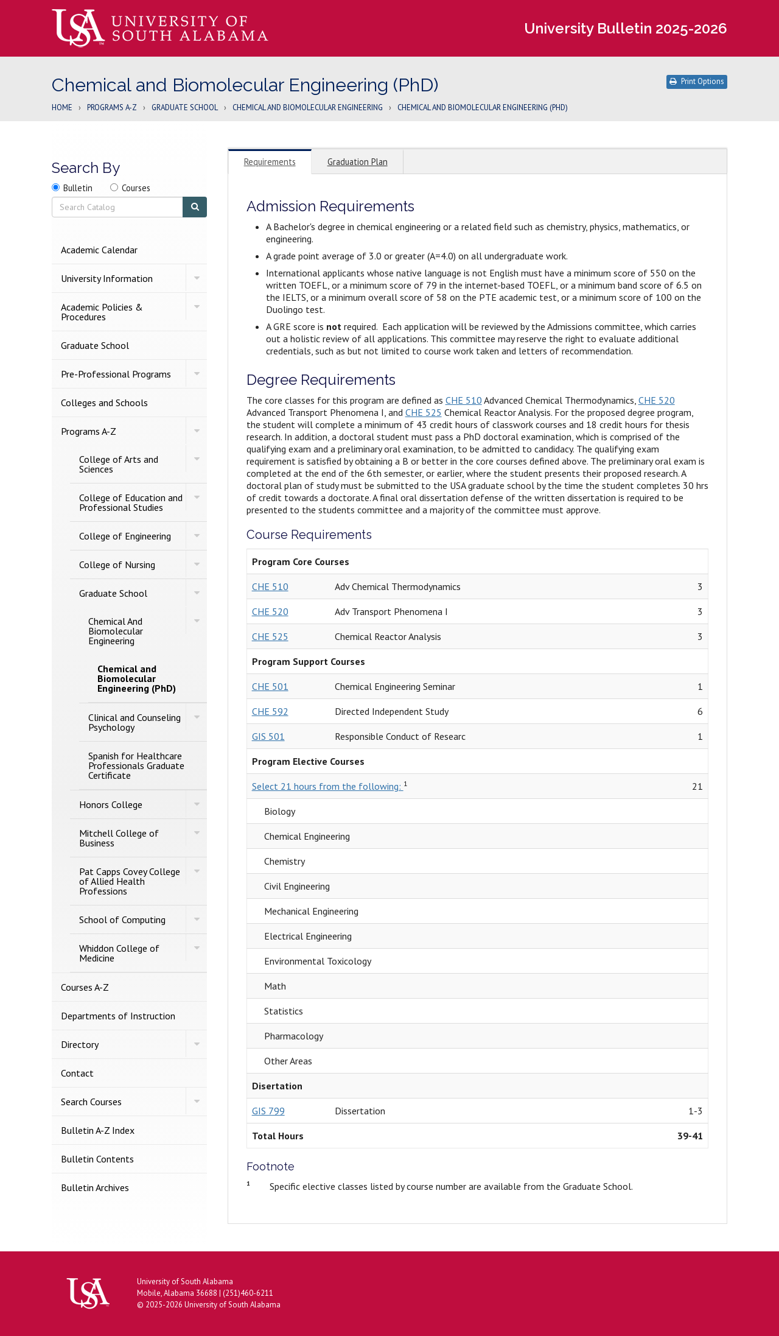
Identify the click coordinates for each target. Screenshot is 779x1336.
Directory (80, 1044)
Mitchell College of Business (119, 838)
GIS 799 (268, 1111)
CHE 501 (270, 686)
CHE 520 (656, 400)
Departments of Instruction (118, 1016)
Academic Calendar (99, 250)
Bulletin (78, 188)
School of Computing (122, 919)
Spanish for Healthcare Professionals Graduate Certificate (136, 765)
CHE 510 (463, 400)
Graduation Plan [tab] (357, 161)
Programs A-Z (112, 108)
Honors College (110, 804)
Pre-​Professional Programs (116, 374)
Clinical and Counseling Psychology (134, 722)
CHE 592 (270, 711)
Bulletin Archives (95, 1187)
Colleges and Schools (104, 402)
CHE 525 (423, 412)
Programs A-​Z (88, 431)
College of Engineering (125, 536)
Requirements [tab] (270, 161)
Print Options (696, 81)
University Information (107, 278)
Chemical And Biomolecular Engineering (307, 108)
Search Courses (91, 1101)
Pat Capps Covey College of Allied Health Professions (129, 881)
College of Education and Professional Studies (131, 502)
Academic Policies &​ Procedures (102, 312)
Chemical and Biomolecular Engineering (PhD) (136, 678)
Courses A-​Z (85, 987)
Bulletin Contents (97, 1159)
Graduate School (185, 108)
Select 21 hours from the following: (327, 786)
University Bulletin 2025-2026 (625, 28)
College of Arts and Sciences (118, 464)
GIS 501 (268, 736)
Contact (77, 1073)
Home (62, 108)
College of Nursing (117, 564)
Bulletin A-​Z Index (97, 1130)
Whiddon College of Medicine (119, 953)
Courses (136, 188)
